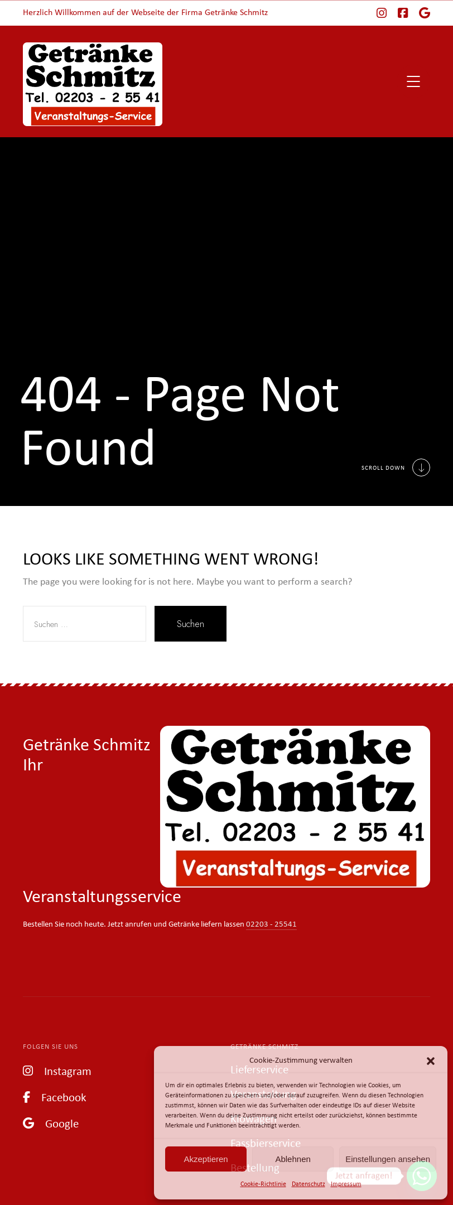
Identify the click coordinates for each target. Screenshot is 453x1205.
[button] (430, 1061)
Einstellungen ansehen (387, 1159)
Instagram (57, 1071)
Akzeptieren (206, 1159)
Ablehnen (292, 1159)
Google (51, 1123)
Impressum (346, 1184)
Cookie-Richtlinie (263, 1184)
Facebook (54, 1097)
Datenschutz (308, 1184)
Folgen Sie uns (50, 1046)
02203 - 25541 (271, 924)
